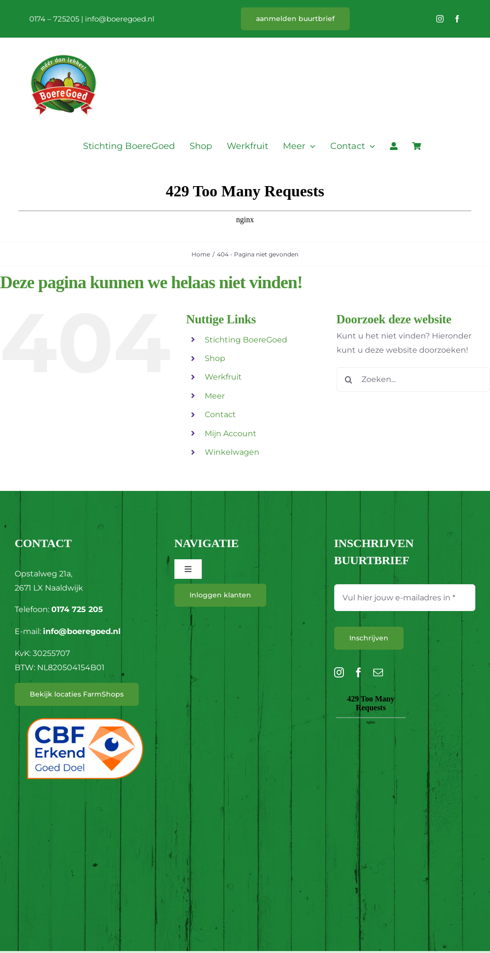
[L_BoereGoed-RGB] (63, 42)
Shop (215, 358)
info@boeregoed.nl (119, 18)
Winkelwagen (232, 452)
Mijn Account (230, 433)
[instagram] (440, 18)
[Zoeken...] (413, 379)
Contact (220, 414)
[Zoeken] (349, 379)
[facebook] (457, 18)
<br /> (370, 747)
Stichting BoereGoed (246, 339)
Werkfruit (223, 376)
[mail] (378, 673)
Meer (215, 396)
